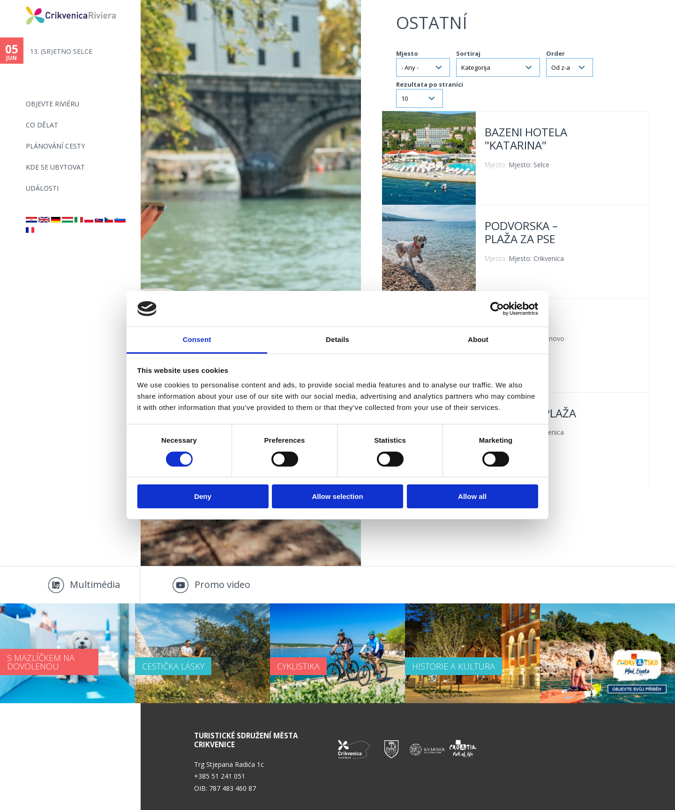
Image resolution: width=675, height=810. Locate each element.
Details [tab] (337, 339)
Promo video (222, 584)
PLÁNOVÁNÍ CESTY (55, 145)
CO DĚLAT (42, 124)
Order (555, 53)
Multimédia (95, 584)
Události (42, 188)
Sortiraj (468, 53)
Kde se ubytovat (55, 167)
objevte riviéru (52, 103)
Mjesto (407, 53)
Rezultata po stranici (429, 84)
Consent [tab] (197, 339)
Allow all (472, 496)
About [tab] (478, 339)
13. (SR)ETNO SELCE (61, 51)
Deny (202, 496)
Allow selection (337, 496)
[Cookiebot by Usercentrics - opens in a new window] (497, 309)
